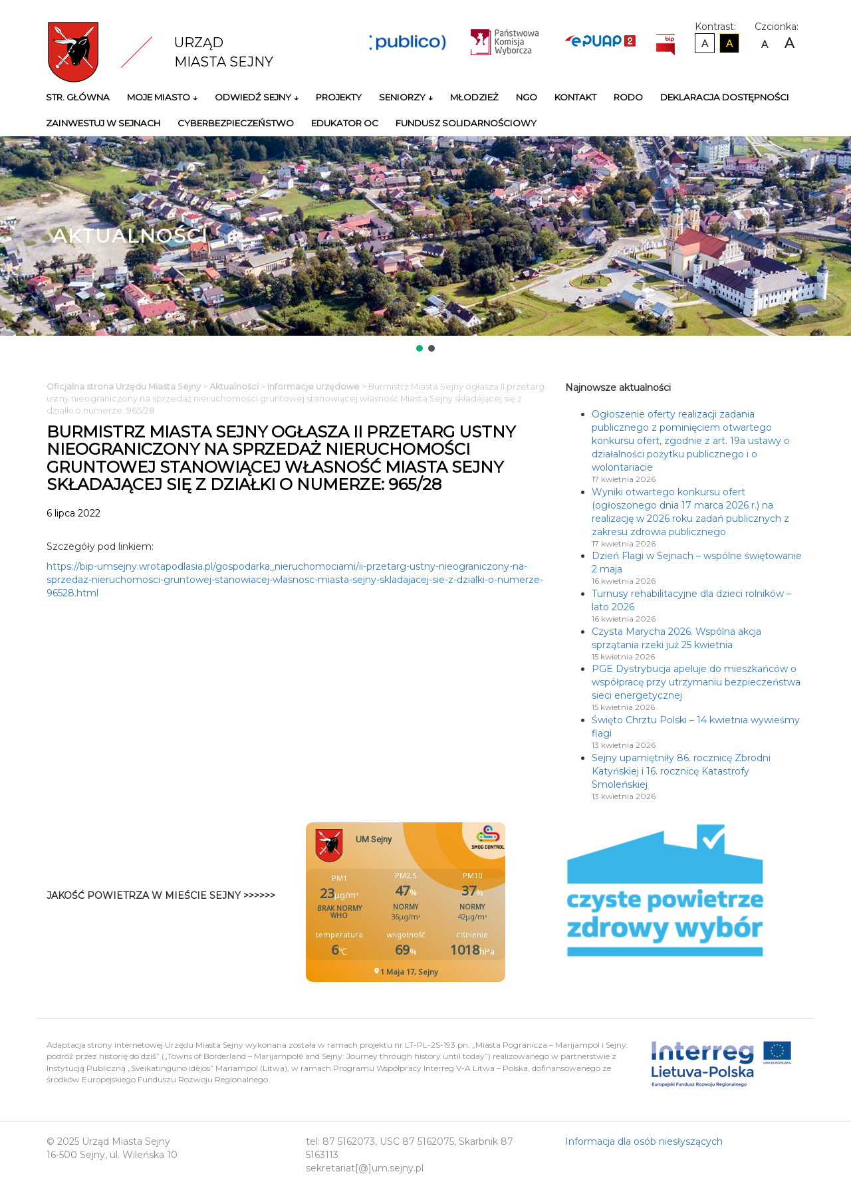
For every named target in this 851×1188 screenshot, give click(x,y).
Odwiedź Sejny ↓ (257, 97)
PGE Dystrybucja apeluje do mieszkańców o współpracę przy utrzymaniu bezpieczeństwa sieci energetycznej (696, 682)
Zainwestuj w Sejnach (103, 123)
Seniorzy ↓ (406, 97)
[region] (425, 245)
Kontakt (575, 97)
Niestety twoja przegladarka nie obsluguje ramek (439, 902)
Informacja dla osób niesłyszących (644, 1141)
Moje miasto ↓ (162, 97)
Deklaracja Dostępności (724, 97)
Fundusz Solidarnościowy (466, 123)
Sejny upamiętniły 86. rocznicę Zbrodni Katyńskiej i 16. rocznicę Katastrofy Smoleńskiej (681, 771)
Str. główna (78, 97)
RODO (628, 97)
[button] (419, 348)
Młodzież (474, 97)
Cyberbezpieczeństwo (236, 123)
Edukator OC (344, 123)
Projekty (339, 97)
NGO (526, 97)
